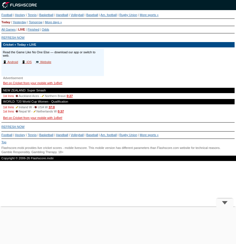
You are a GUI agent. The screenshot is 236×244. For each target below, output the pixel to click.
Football (6, 15)
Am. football (109, 15)
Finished (33, 29)
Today (5, 22)
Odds (45, 29)
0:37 (61, 111)
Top (3, 142)
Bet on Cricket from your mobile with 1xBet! (32, 83)
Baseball (92, 15)
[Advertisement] (118, 225)
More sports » (149, 15)
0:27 (70, 96)
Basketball (46, 15)
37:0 (52, 107)
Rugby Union (128, 15)
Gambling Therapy (43, 152)
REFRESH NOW (13, 37)
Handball (62, 15)
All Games (8, 29)
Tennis (32, 15)
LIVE (21, 29)
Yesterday (19, 22)
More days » (53, 22)
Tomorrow (35, 22)
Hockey (20, 15)
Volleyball (77, 15)
